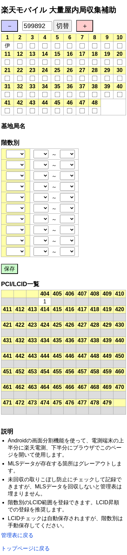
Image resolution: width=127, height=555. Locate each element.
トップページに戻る (25, 548)
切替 (62, 25)
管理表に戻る (17, 535)
